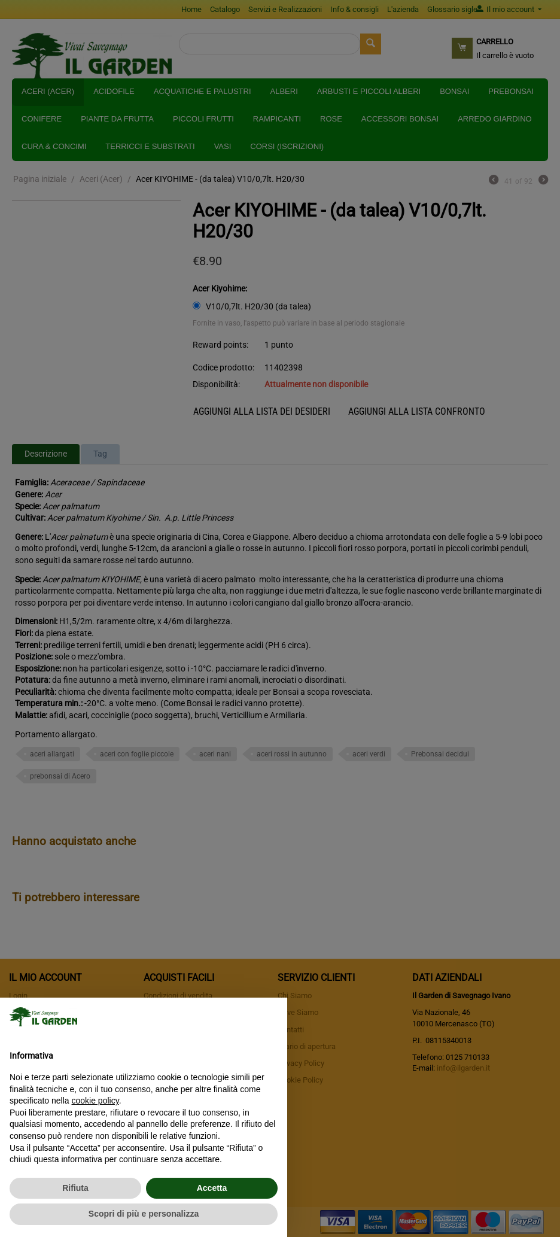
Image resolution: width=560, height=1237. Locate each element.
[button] (271, 1016)
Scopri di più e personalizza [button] (144, 1213)
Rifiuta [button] (75, 1188)
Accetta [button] (212, 1188)
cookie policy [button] (95, 1100)
